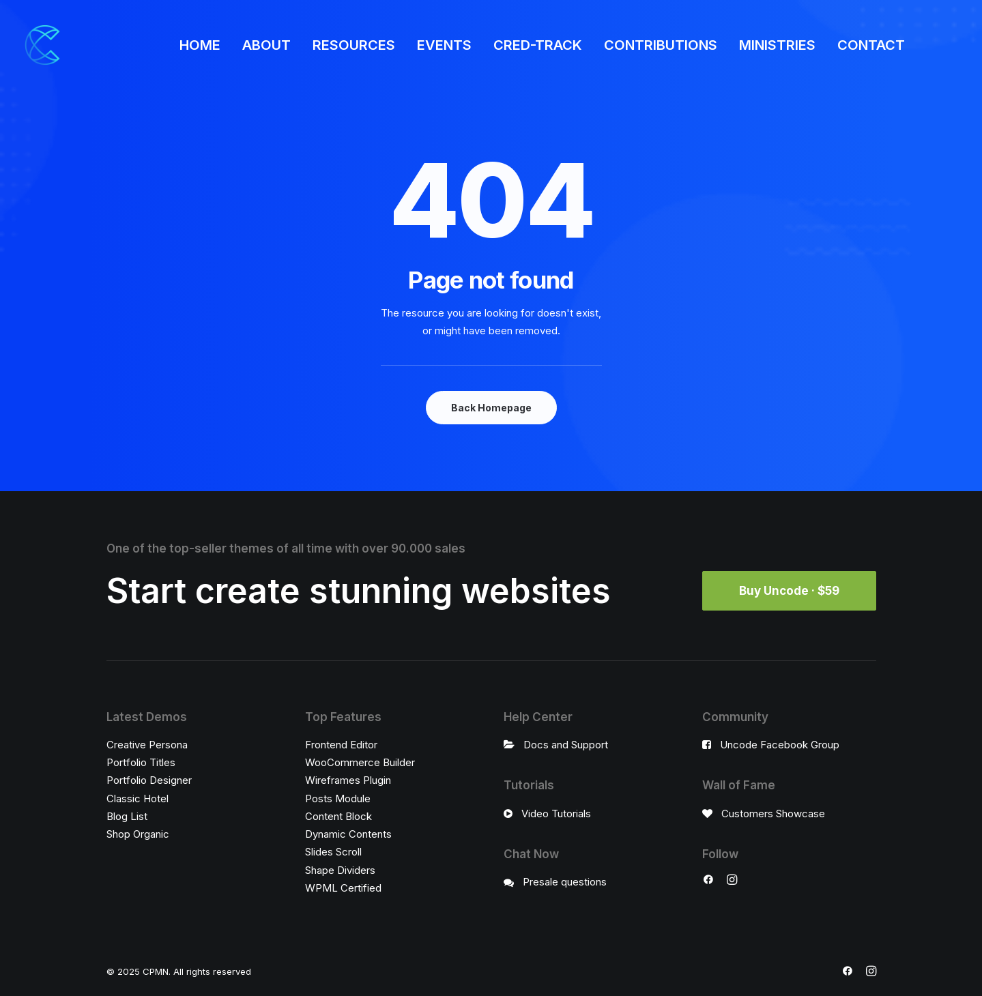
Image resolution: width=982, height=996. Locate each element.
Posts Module (338, 798)
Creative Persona (147, 744)
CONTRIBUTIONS (660, 45)
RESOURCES (354, 45)
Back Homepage (491, 407)
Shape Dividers (340, 870)
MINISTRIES (777, 45)
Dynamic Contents (348, 833)
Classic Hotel (137, 798)
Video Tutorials (556, 813)
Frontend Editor (341, 744)
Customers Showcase (773, 813)
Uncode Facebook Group (779, 744)
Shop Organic (137, 833)
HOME (199, 45)
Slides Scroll (333, 851)
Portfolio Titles (140, 762)
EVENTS (444, 45)
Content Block (338, 816)
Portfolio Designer (149, 780)
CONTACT (871, 45)
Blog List (126, 816)
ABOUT (266, 45)
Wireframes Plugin (348, 780)
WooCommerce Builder (360, 762)
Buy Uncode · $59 (789, 591)
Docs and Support (565, 744)
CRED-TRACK (537, 45)
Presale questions (565, 881)
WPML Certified (343, 887)
